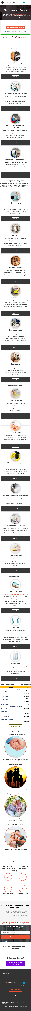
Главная (4, 922)
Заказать (15, 76)
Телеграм (25, 37)
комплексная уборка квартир (20, 14)
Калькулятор (15, 43)
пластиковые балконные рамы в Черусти (16, 594)
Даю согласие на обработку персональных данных (16, 31)
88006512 (15, 2)
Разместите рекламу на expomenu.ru (15, 963)
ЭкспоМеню (5, 973)
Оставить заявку (15, 989)
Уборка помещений (12, 922)
